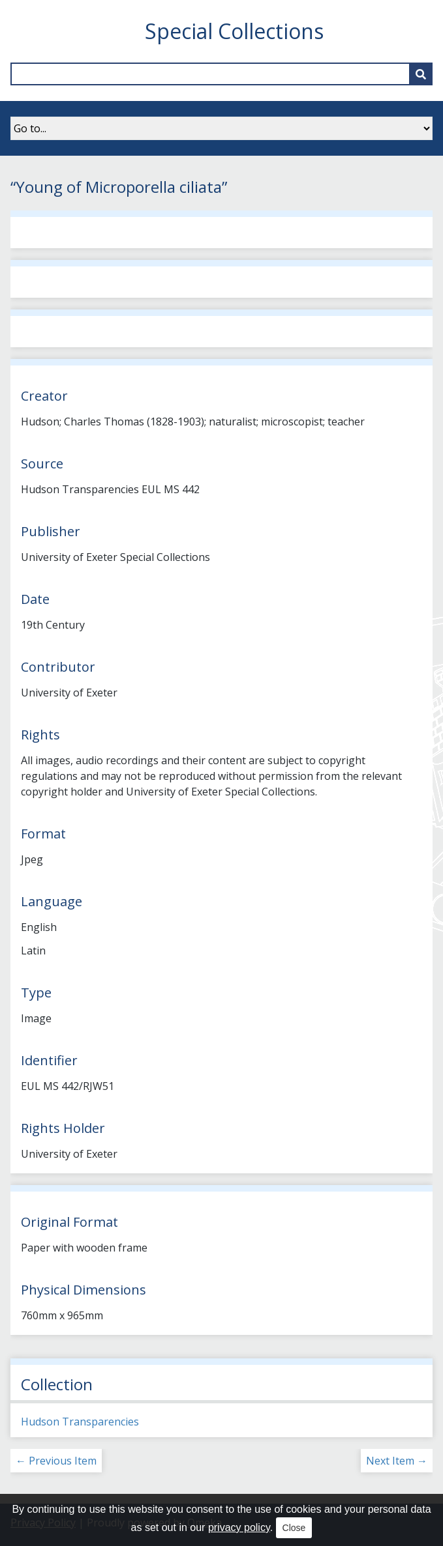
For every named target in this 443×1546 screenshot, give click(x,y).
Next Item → (396, 1460)
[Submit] (421, 74)
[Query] (221, 74)
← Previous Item (56, 1460)
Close (294, 1528)
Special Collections (234, 31)
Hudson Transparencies (80, 1421)
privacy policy (239, 1527)
